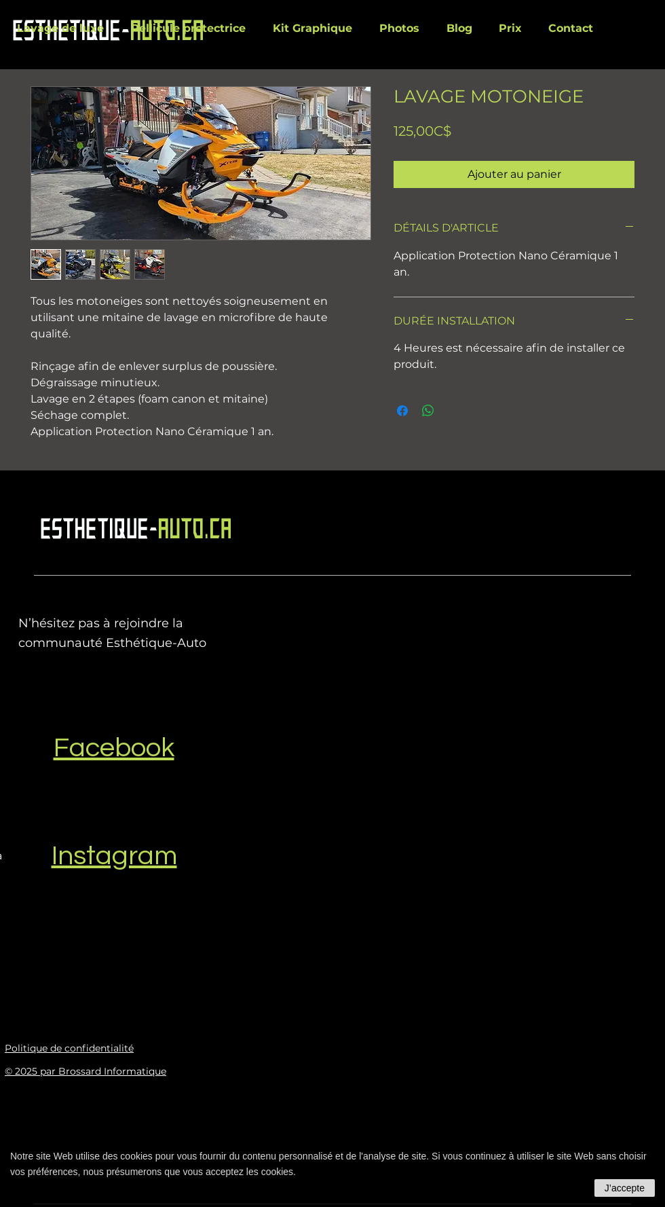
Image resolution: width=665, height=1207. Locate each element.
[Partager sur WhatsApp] (428, 411)
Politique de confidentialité (69, 1048)
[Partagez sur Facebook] (402, 411)
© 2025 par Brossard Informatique (85, 1071)
